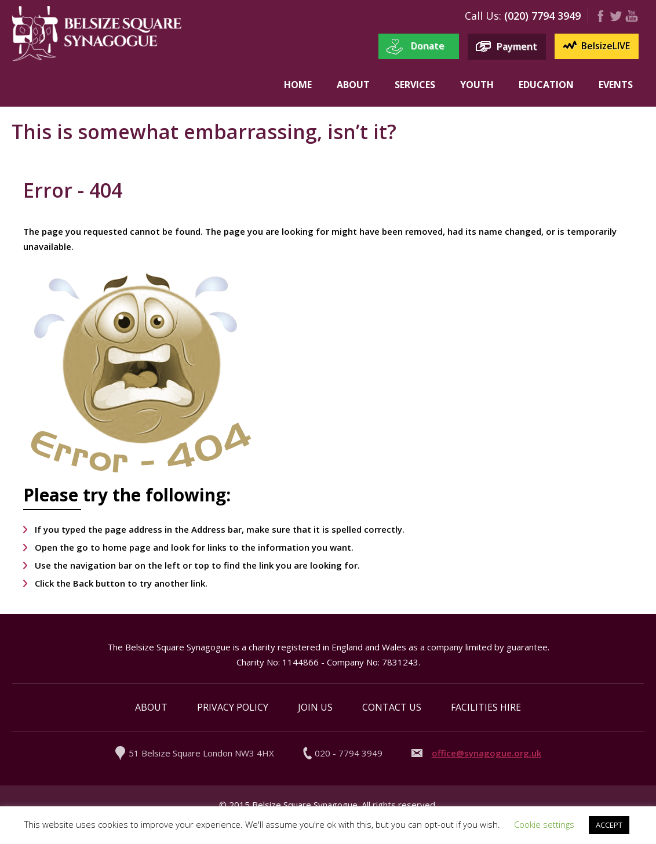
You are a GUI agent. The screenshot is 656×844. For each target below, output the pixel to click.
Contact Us (391, 707)
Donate (427, 45)
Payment (517, 46)
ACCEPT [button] (609, 825)
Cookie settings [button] (544, 824)
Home (298, 84)
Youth (477, 84)
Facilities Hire (486, 707)
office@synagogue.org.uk (486, 753)
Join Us (315, 707)
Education (546, 84)
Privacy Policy (232, 707)
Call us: (483, 15)
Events (616, 84)
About (353, 84)
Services (415, 84)
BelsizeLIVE (605, 45)
